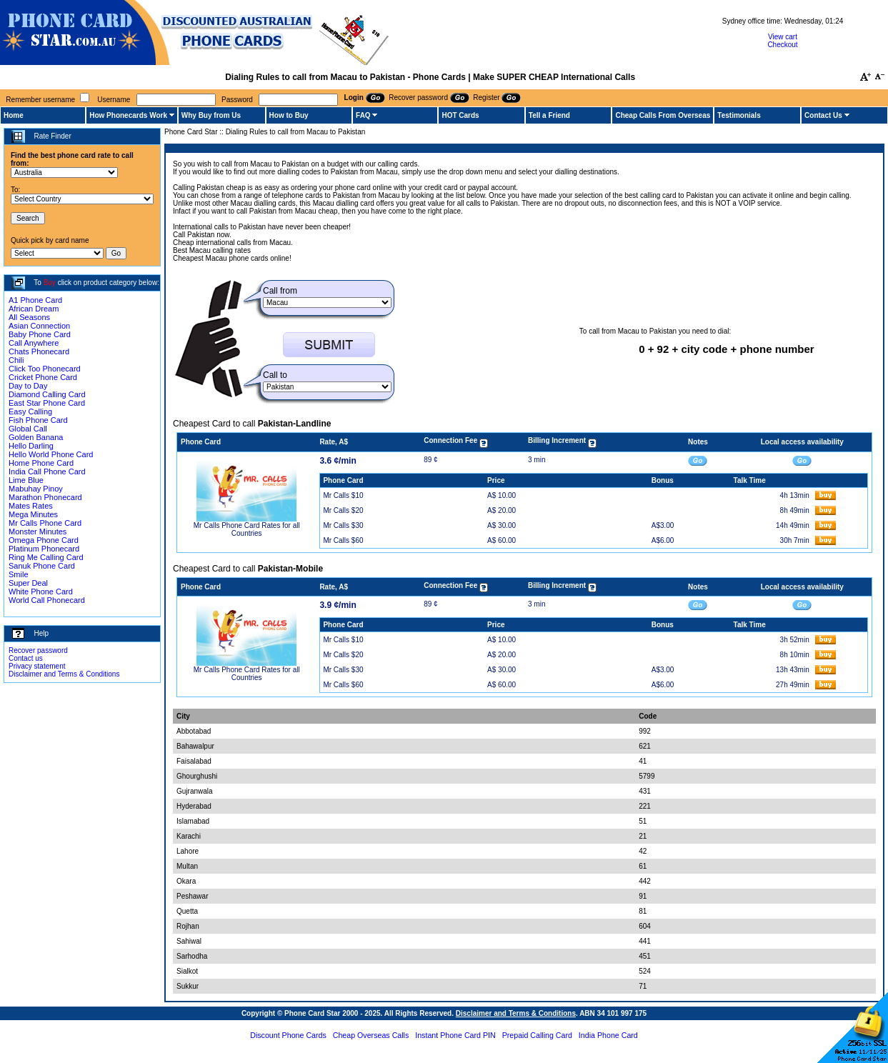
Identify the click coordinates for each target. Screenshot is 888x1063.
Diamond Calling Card (47, 394)
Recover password (38, 650)
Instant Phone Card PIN (455, 1035)
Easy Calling (30, 411)
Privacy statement (37, 666)
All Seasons (29, 317)
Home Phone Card (41, 463)
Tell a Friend (549, 115)
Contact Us (823, 115)
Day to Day (28, 385)
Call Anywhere (34, 343)
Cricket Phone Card (43, 377)
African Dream (34, 308)
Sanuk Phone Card (42, 566)
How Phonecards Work (128, 115)
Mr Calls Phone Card (45, 523)
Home (14, 115)
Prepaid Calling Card (537, 1035)
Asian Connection (39, 325)
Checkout (782, 45)
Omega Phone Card (44, 540)
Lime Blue (26, 480)
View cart (782, 37)
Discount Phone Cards (288, 1035)
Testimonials (738, 115)
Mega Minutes (33, 514)
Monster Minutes (37, 531)
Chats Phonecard (39, 351)
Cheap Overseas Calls (371, 1035)
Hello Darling (31, 445)
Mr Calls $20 (343, 510)
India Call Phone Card (47, 471)
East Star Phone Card (47, 403)
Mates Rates (31, 505)
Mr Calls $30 (343, 525)
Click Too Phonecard (45, 368)
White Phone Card (41, 591)
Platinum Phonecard (44, 548)
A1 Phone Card (35, 300)
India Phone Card (608, 1035)
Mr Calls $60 (343, 540)
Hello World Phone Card (51, 454)
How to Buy (289, 115)
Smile (19, 574)
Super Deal (28, 583)
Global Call (28, 428)
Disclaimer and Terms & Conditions (64, 674)
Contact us (26, 658)
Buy (50, 282)
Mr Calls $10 (343, 495)
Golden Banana (36, 437)
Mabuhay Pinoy (36, 488)
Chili (16, 360)
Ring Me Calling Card (46, 557)
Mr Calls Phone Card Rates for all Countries (247, 529)
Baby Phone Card (40, 334)
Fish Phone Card (38, 420)
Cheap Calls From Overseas (662, 115)
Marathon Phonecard (45, 497)
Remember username (40, 100)
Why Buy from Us (211, 115)
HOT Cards (460, 115)
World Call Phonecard (47, 600)
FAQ (363, 115)
